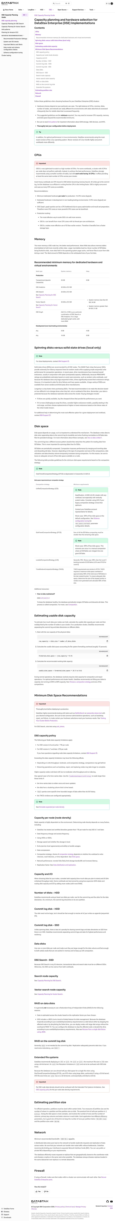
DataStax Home (7, 1209)
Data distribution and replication (64, 865)
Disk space (39, 43)
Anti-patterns (52, 122)
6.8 (45, 598)
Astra (21, 10)
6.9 (41, 598)
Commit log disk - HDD (43, 64)
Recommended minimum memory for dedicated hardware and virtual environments (63, 37)
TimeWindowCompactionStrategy (80, 776)
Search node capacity (43, 75)
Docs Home (8, 10)
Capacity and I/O (41, 58)
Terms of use (70, 1207)
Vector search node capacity (45, 78)
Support (5, 1215)
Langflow (32, 10)
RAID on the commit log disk (45, 84)
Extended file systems (43, 87)
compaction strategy (66, 854)
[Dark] (109, 3)
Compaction (72, 605)
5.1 (49, 598)
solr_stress (60, 726)
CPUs (37, 32)
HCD (42, 10)
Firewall (38, 96)
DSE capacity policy (42, 52)
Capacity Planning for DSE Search (49, 980)
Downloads (6, 1217)
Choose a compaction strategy (80, 682)
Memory (38, 35)
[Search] (61, 4)
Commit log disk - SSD (43, 67)
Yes (38, 1191)
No (46, 1191)
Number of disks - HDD (43, 61)
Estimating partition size (43, 90)
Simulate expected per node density (51, 807)
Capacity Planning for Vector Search (50, 994)
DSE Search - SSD (42, 73)
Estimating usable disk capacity (46, 46)
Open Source (63, 10)
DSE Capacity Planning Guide (44, 15)
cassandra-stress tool (94, 713)
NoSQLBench (79, 713)
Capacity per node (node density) (47, 55)
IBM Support (62, 361)
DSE (51, 10)
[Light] (106, 3)
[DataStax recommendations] (14, 35)
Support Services (79, 10)
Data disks (39, 70)
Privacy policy (59, 1207)
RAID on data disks (42, 81)
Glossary (5, 1212)
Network (38, 93)
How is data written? (94, 438)
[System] (112, 3)
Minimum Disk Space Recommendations (49, 49)
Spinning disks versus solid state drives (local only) (52, 40)
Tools (92, 10)
